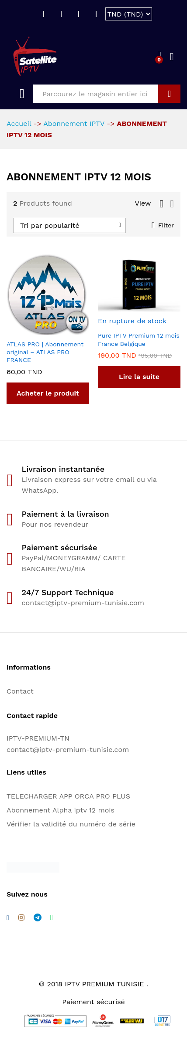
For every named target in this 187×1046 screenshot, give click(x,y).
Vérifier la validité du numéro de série (71, 824)
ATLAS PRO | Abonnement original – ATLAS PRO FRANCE (45, 352)
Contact (20, 691)
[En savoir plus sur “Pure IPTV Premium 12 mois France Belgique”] (139, 377)
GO (169, 94)
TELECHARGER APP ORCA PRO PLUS (68, 796)
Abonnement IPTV (73, 123)
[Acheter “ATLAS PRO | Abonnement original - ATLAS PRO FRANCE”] (48, 393)
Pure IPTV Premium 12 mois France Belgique (139, 339)
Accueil (19, 123)
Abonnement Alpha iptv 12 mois (60, 810)
